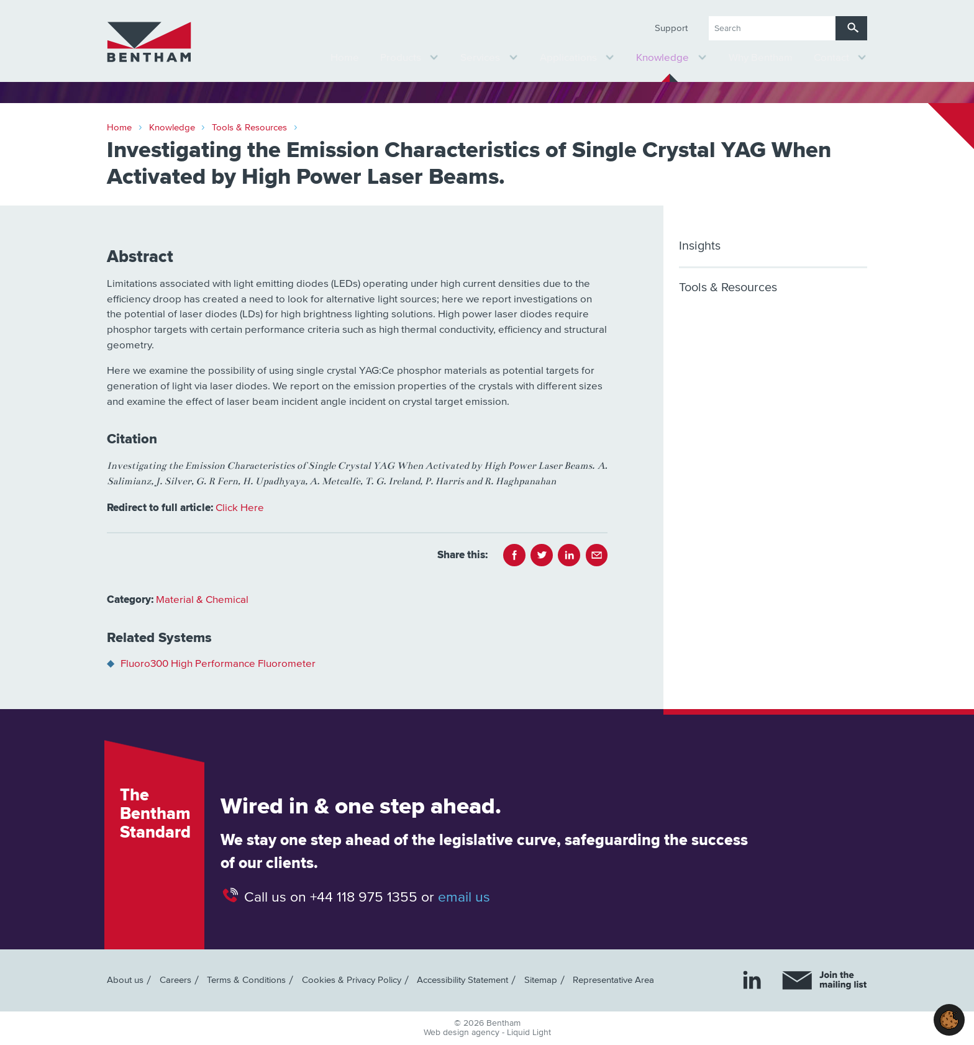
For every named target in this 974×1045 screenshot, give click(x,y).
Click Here (240, 508)
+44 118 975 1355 (363, 897)
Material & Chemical (202, 600)
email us (464, 897)
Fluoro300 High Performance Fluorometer (218, 664)
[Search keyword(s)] (772, 28)
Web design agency (463, 1032)
